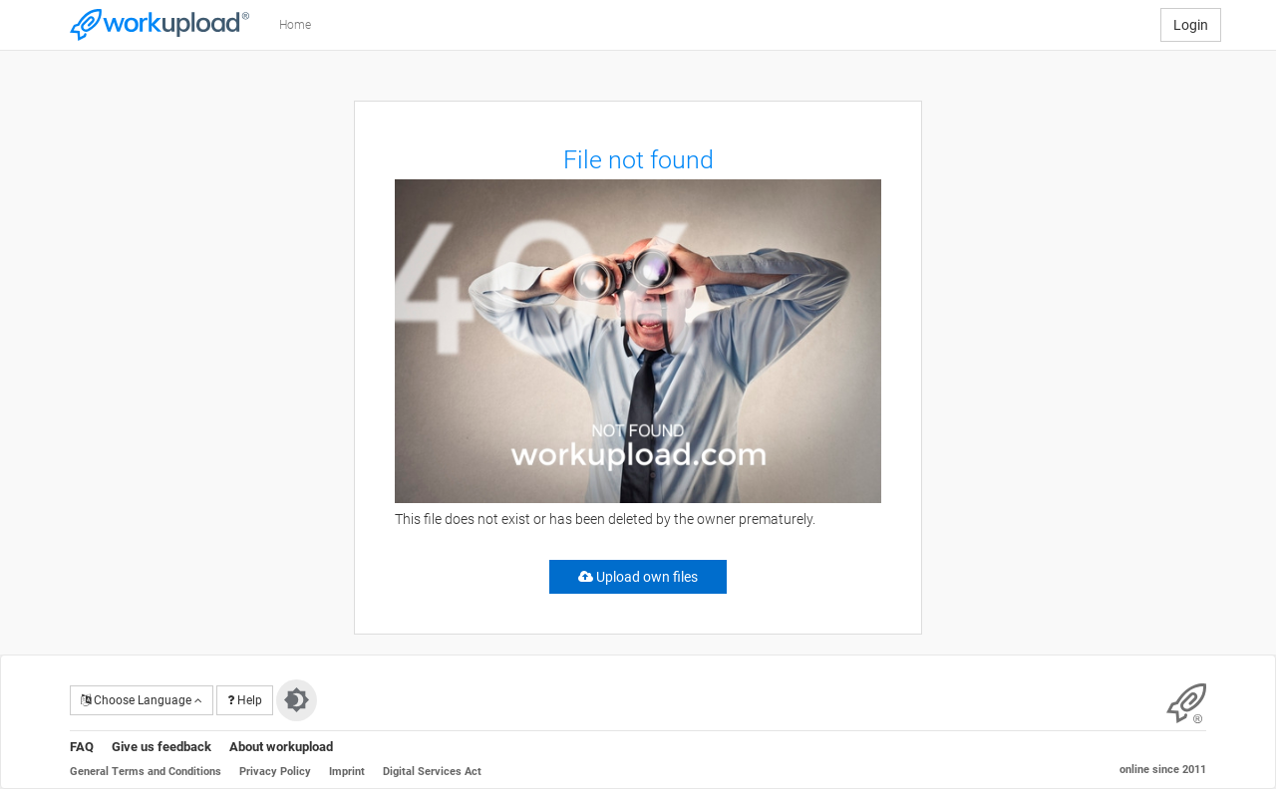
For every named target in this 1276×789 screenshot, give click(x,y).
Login (1190, 25)
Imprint (347, 771)
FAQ (82, 746)
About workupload (281, 746)
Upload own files (638, 577)
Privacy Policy (275, 771)
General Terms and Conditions (145, 771)
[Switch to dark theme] (296, 700)
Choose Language (141, 700)
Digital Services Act (432, 771)
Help (244, 700)
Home (295, 25)
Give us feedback (161, 746)
